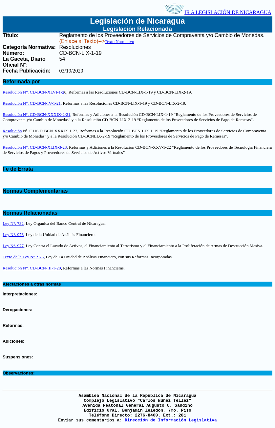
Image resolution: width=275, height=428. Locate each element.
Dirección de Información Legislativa (171, 420)
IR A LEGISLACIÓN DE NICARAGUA (217, 12)
